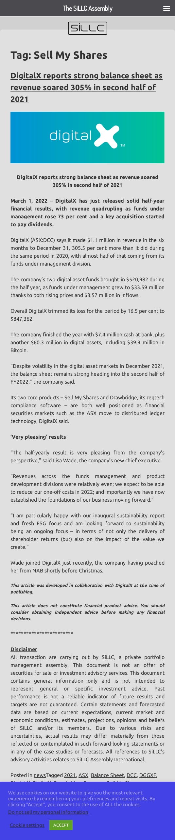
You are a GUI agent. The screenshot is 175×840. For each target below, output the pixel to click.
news (40, 775)
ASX (83, 775)
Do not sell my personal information (48, 812)
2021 (70, 775)
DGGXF (147, 775)
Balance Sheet (107, 775)
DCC (132, 775)
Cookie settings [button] (27, 825)
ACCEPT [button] (61, 825)
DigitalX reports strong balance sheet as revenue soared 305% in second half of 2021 (86, 87)
